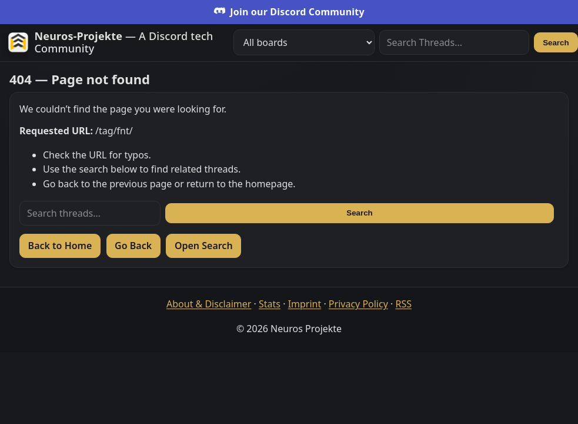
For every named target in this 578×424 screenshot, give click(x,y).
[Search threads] (90, 213)
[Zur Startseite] (116, 42)
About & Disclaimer (208, 303)
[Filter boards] (304, 42)
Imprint (305, 303)
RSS (403, 303)
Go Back (133, 245)
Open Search (204, 245)
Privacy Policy (358, 303)
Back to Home (60, 245)
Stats (269, 303)
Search (556, 42)
